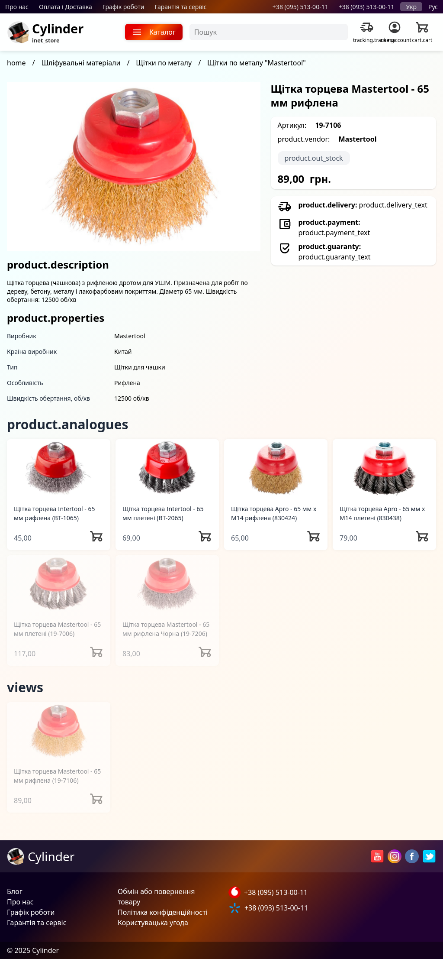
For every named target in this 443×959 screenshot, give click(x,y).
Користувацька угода (153, 922)
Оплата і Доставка (65, 7)
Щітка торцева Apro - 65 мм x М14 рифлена (273, 513)
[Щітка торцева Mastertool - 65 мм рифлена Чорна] (167, 584)
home (16, 63)
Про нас (17, 7)
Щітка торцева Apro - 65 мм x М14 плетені (382, 513)
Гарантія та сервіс (180, 7)
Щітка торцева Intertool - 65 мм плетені (162, 513)
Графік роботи (123, 7)
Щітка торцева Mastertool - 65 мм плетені (57, 629)
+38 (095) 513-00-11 (300, 7)
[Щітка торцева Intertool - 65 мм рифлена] (58, 468)
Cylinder (57, 28)
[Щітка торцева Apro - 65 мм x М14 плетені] (384, 468)
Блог (14, 891)
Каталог (154, 32)
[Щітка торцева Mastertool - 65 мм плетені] (58, 584)
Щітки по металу (164, 63)
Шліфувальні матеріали (81, 63)
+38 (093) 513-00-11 (367, 7)
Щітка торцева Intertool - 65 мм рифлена (54, 513)
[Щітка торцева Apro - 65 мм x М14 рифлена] (275, 468)
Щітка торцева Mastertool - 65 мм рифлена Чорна (165, 629)
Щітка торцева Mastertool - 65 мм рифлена (57, 775)
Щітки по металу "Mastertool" (256, 63)
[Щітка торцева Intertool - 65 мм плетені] (167, 468)
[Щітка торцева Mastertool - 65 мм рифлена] (58, 731)
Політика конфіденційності (163, 912)
